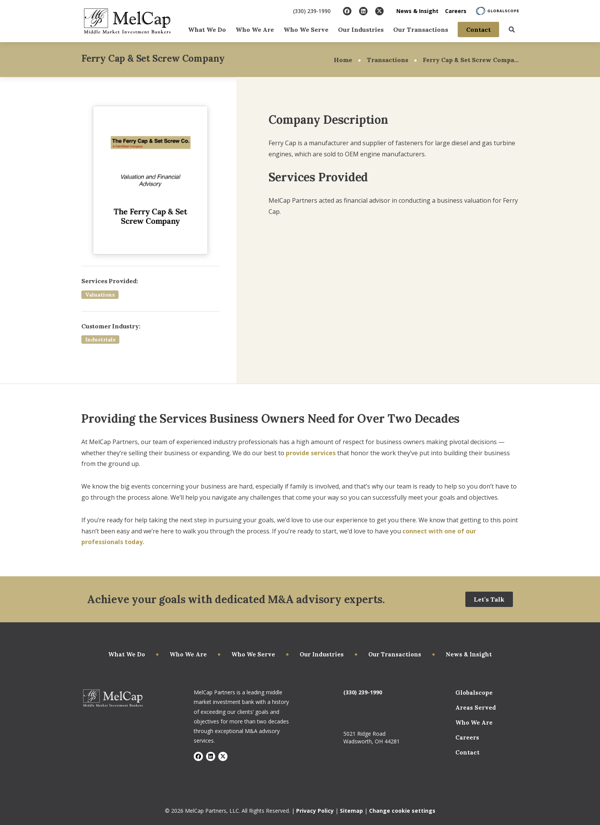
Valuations (100, 294)
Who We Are (255, 29)
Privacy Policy (315, 810)
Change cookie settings (402, 810)
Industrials (100, 339)
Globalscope (474, 692)
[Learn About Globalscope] (497, 11)
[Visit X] (379, 11)
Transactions (387, 60)
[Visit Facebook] (347, 11)
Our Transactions (420, 29)
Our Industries (361, 29)
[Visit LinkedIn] (363, 11)
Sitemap (351, 810)
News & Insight (417, 11)
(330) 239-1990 (312, 11)
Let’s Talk (489, 599)
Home (343, 60)
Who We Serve (306, 29)
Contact (478, 29)
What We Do (207, 29)
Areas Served (475, 707)
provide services (311, 453)
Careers (455, 11)
